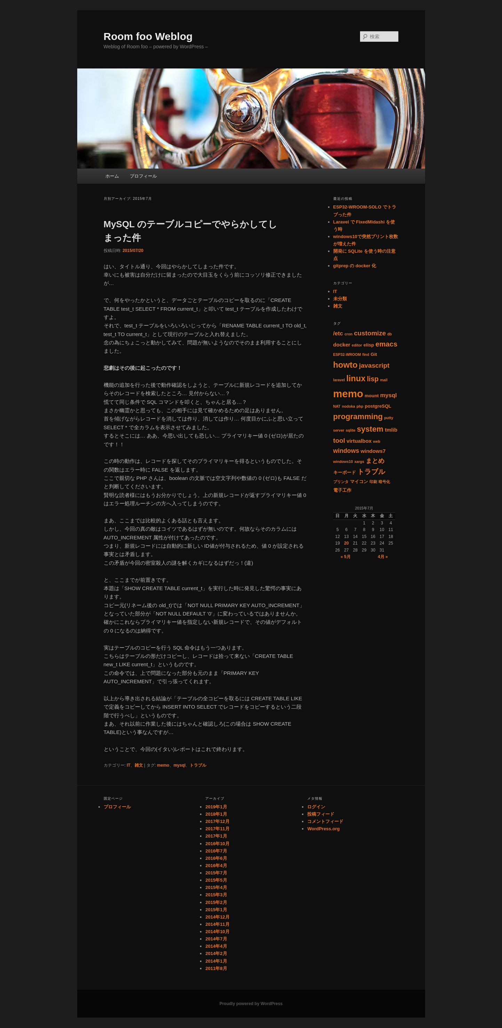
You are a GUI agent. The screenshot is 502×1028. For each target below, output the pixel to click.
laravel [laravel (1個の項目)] (339, 380)
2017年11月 (217, 828)
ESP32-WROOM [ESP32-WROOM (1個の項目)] (347, 354)
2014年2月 (216, 953)
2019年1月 (216, 806)
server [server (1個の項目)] (338, 430)
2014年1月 (216, 961)
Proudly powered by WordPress (251, 1003)
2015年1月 (216, 909)
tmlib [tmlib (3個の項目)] (391, 430)
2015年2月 (216, 902)
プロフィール (143, 176)
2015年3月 (216, 894)
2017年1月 (216, 836)
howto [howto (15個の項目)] (345, 364)
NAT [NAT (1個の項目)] (337, 406)
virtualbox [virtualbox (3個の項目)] (359, 441)
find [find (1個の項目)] (365, 354)
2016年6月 (216, 858)
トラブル (198, 765)
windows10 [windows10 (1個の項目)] (343, 461)
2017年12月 (217, 821)
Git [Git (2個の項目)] (373, 354)
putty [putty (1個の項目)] (388, 418)
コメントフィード (325, 821)
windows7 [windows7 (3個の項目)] (372, 451)
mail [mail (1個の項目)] (383, 380)
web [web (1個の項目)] (376, 441)
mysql (180, 765)
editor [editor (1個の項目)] (357, 345)
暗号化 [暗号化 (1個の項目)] (384, 482)
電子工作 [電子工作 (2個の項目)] (342, 490)
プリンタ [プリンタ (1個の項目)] (341, 482)
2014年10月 (217, 931)
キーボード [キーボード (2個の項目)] (344, 472)
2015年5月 (216, 880)
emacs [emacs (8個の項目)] (386, 344)
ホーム (112, 176)
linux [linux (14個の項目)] (355, 378)
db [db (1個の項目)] (389, 334)
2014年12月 (217, 917)
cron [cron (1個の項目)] (348, 334)
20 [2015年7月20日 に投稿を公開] (346, 543)
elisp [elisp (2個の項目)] (369, 345)
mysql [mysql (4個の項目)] (388, 395)
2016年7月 (216, 851)
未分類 (340, 298)
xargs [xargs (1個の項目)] (359, 461)
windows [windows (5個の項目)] (346, 450)
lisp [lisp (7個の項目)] (373, 379)
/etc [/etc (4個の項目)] (338, 333)
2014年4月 (216, 946)
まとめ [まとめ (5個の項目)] (375, 460)
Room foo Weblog (148, 36)
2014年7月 (216, 938)
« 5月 (346, 556)
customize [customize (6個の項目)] (370, 333)
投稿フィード (320, 814)
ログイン (316, 806)
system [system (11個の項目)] (370, 429)
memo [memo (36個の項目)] (348, 393)
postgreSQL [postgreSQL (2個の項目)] (378, 406)
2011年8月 (216, 968)
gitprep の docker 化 (354, 265)
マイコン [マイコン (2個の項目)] (359, 481)
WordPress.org (323, 828)
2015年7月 (216, 872)
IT (128, 765)
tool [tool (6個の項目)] (339, 440)
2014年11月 (217, 924)
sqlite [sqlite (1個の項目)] (351, 430)
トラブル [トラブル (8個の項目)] (371, 471)
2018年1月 (216, 814)
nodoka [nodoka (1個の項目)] (348, 406)
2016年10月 (217, 843)
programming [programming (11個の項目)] (358, 416)
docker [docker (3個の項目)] (341, 345)
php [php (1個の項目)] (360, 406)
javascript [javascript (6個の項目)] (374, 365)
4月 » (383, 556)
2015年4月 (216, 887)
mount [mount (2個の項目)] (372, 395)
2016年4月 (216, 865)
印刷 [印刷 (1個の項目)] (373, 482)
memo (163, 765)
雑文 (139, 765)
